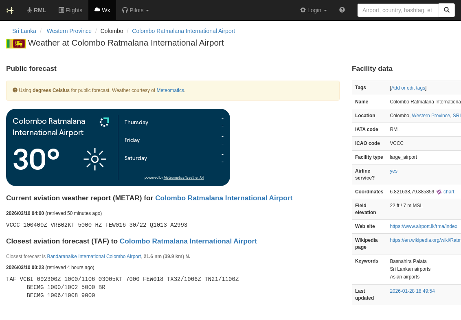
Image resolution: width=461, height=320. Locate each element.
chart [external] (445, 192)
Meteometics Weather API (184, 178)
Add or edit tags (408, 88)
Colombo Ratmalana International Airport (183, 31)
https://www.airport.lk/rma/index (423, 226)
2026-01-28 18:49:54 (412, 291)
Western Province (431, 115)
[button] (135, 10)
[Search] (447, 10)
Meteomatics (170, 90)
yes (393, 171)
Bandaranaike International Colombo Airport (94, 256)
